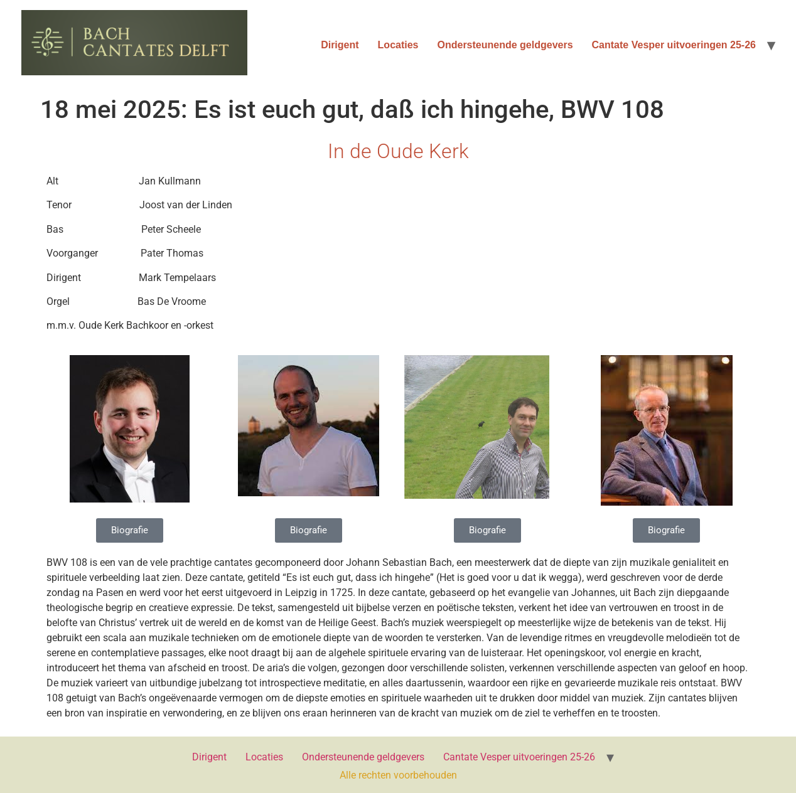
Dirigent (339, 45)
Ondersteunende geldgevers (505, 45)
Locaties (398, 45)
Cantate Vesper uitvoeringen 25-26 (674, 45)
